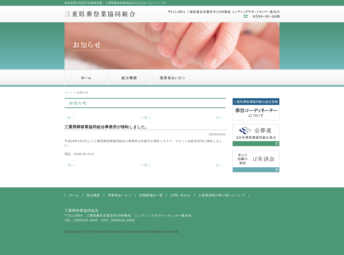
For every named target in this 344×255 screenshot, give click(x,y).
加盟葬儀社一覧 (215, 78)
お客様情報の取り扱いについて (221, 195)
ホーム (86, 78)
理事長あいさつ (172, 78)
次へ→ (221, 117)
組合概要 (129, 78)
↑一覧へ (145, 117)
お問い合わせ (258, 78)
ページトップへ (265, 184)
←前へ (69, 117)
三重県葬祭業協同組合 (99, 14)
